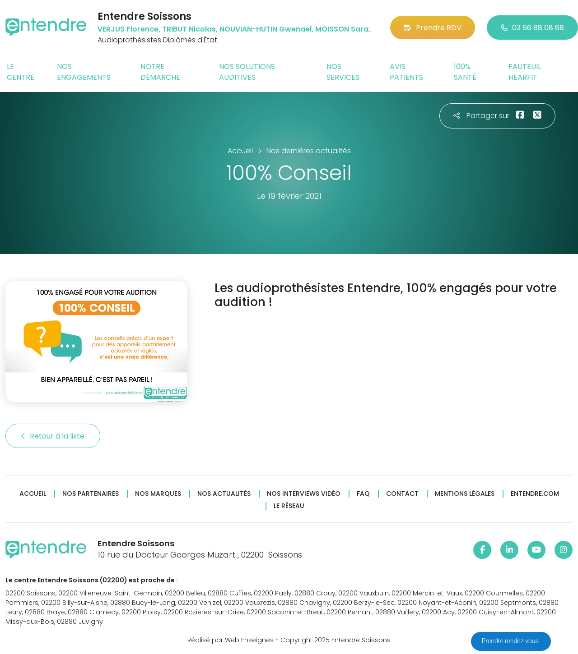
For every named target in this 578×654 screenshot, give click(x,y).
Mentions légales (464, 494)
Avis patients (406, 71)
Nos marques (158, 494)
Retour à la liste (52, 436)
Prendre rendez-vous (511, 641)
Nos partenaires (90, 494)
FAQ (363, 494)
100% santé (465, 71)
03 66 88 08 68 (532, 28)
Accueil (32, 494)
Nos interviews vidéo (303, 494)
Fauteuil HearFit (524, 71)
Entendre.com (535, 494)
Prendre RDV (432, 28)
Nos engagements (84, 71)
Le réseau (289, 506)
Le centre (20, 71)
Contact (402, 494)
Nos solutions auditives (247, 71)
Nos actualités (224, 494)
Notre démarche (160, 71)
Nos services (342, 71)
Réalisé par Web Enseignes (230, 640)
